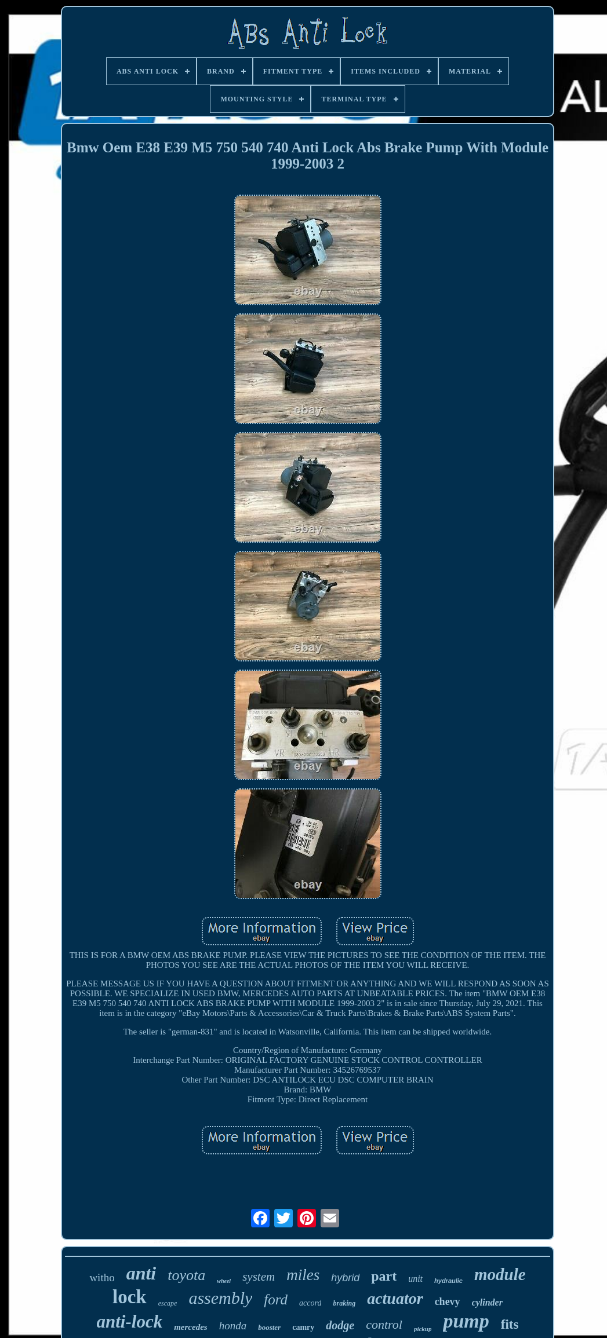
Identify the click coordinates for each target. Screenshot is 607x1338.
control (384, 1324)
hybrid (345, 1278)
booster (269, 1327)
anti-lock (130, 1321)
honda (233, 1325)
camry (303, 1327)
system (258, 1277)
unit (415, 1279)
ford (276, 1299)
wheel (224, 1281)
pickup (423, 1328)
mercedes (190, 1327)
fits (510, 1324)
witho (101, 1277)
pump (466, 1321)
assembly (220, 1297)
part (384, 1276)
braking (344, 1303)
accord (310, 1303)
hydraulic (448, 1280)
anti (141, 1273)
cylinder (487, 1302)
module (500, 1274)
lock (129, 1296)
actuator (395, 1298)
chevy (447, 1301)
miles (302, 1275)
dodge (340, 1325)
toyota (186, 1275)
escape (167, 1303)
